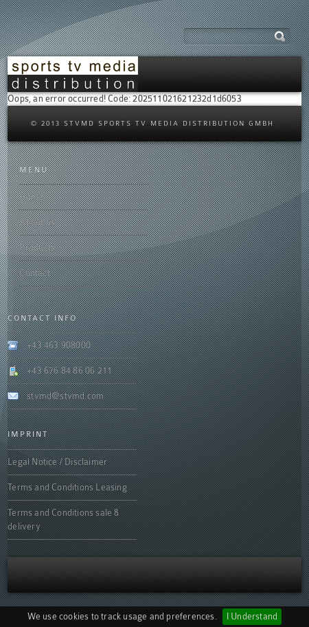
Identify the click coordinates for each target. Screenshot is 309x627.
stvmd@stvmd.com (65, 396)
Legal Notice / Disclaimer (57, 462)
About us (37, 222)
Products (37, 247)
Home (31, 197)
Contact (34, 273)
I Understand (252, 616)
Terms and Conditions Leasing (67, 487)
